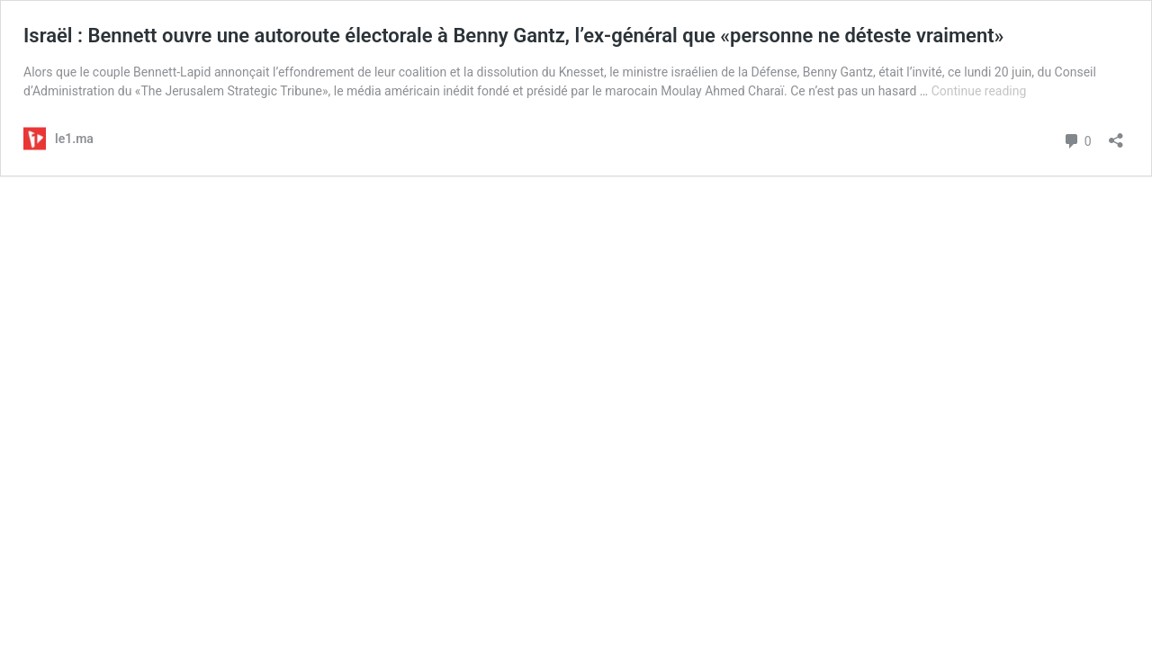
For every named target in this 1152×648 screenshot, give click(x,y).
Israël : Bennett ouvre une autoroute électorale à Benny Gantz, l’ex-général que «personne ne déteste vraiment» (513, 35)
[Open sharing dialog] (1116, 134)
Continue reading (979, 91)
